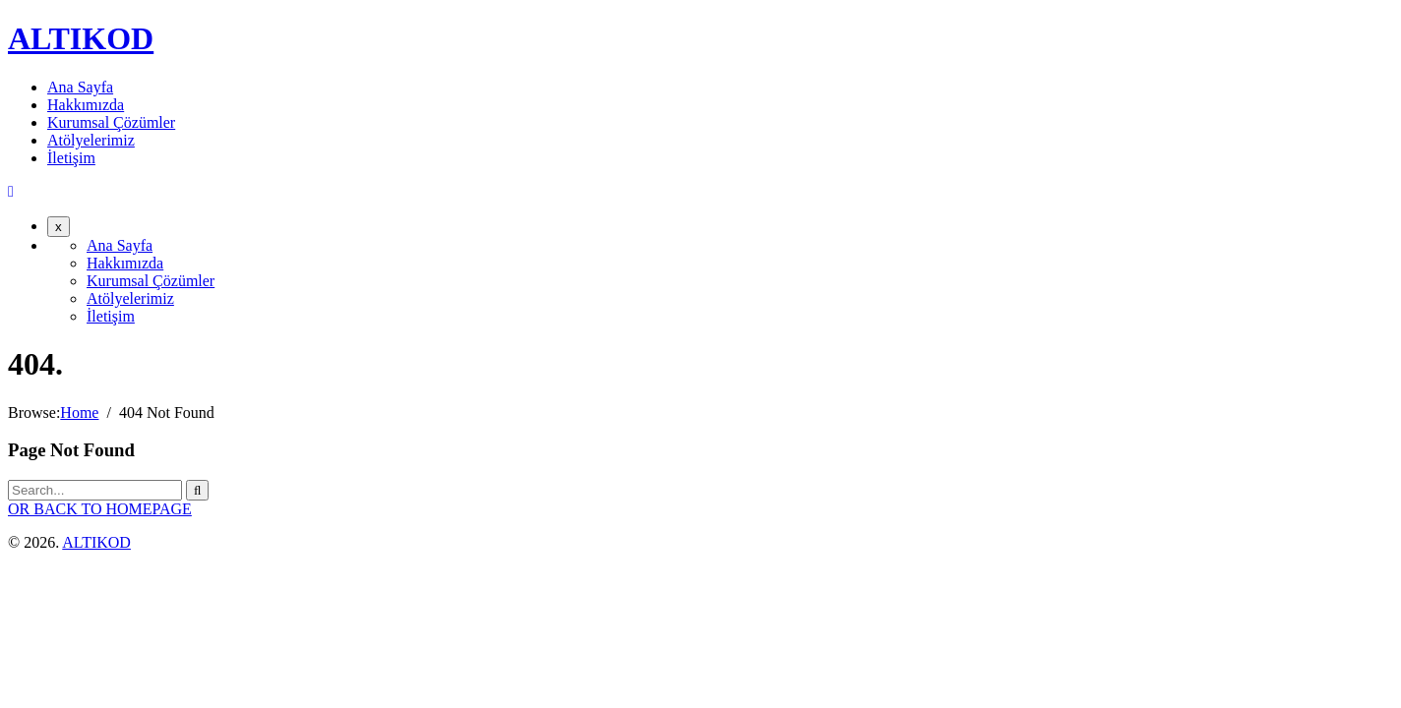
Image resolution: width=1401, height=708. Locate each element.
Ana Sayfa (80, 87)
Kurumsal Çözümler (111, 122)
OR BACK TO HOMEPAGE (100, 509)
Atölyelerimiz (91, 140)
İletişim (71, 157)
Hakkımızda (85, 104)
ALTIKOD (80, 38)
